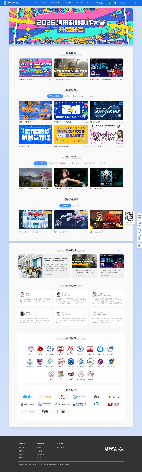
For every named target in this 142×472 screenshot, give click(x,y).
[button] (68, 42)
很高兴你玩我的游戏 (57, 163)
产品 (67, 96)
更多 (120, 250)
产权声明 (39, 451)
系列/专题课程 (55, 96)
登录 (123, 3)
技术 (75, 96)
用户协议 (39, 447)
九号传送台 (74, 163)
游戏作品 (65, 206)
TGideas (21, 457)
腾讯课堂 (21, 454)
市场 (91, 96)
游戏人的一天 (88, 163)
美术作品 (76, 206)
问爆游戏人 (40, 163)
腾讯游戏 (21, 447)
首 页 (34, 3)
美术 (83, 96)
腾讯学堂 (21, 451)
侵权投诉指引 (41, 454)
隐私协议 (39, 457)
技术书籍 (102, 163)
